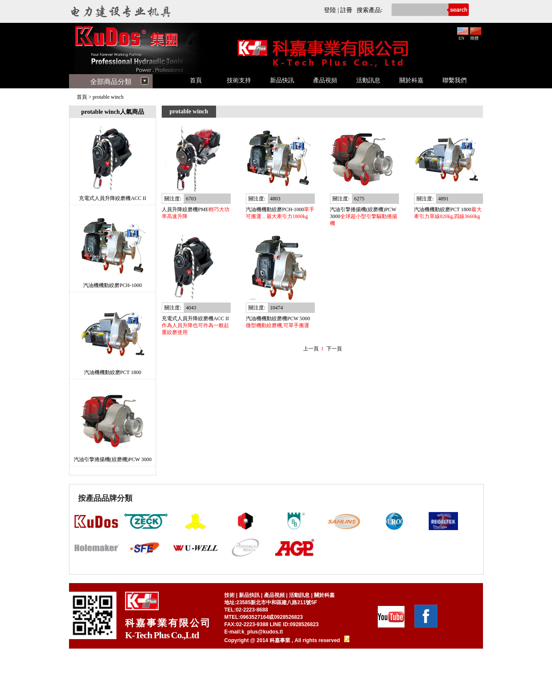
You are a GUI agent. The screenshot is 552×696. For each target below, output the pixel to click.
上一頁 (311, 349)
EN (462, 36)
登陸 (330, 10)
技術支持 (239, 80)
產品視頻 (325, 80)
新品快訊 (282, 80)
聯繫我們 (454, 80)
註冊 (346, 10)
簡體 (475, 36)
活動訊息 (368, 80)
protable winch (108, 97)
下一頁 (334, 349)
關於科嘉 (411, 80)
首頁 (196, 80)
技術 (229, 595)
